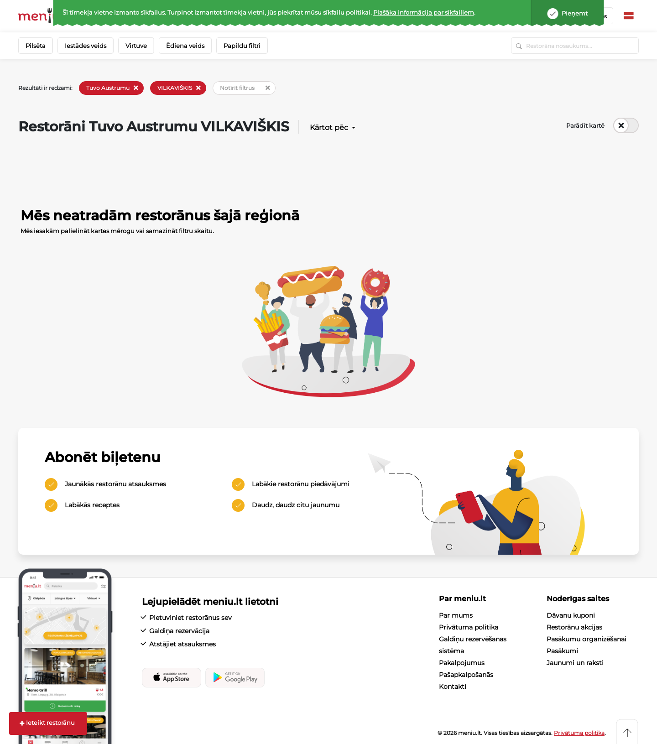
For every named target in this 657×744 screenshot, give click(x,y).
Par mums (456, 615)
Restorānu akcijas (574, 627)
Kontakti (452, 686)
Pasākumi (562, 651)
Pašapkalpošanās (466, 675)
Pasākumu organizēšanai (586, 639)
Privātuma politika (468, 627)
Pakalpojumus (462, 663)
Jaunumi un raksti (575, 663)
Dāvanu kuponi (571, 615)
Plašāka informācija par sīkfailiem (423, 12)
